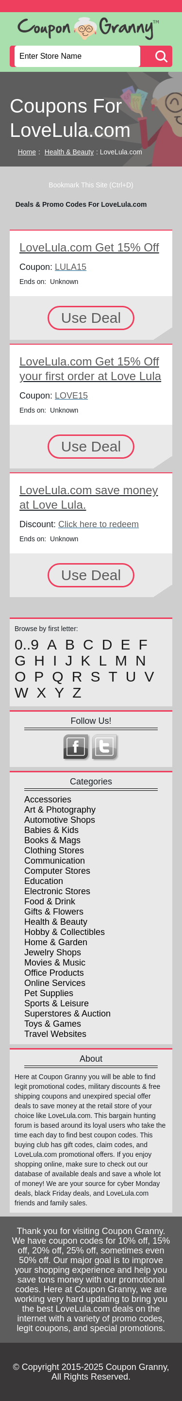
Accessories (47, 799)
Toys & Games (52, 1024)
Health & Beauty (69, 152)
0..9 (27, 644)
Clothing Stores (54, 850)
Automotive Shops (59, 820)
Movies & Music (54, 962)
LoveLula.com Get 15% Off (89, 247)
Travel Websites (55, 1034)
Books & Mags (52, 840)
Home (27, 152)
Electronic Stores (57, 891)
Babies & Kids (51, 830)
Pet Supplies (48, 993)
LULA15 (70, 267)
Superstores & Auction (67, 1013)
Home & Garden (55, 942)
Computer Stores (57, 871)
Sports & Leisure (56, 1003)
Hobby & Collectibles (64, 932)
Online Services (54, 983)
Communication (54, 861)
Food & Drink (49, 901)
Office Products (54, 973)
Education (43, 881)
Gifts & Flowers (53, 912)
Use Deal (91, 318)
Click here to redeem (98, 524)
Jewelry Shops (52, 952)
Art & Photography (60, 810)
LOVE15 (71, 395)
